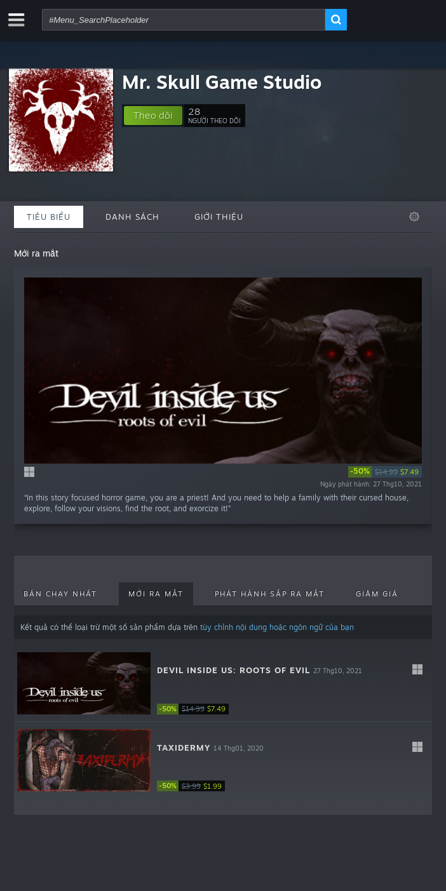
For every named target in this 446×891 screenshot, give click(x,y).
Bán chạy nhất (60, 593)
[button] (153, 115)
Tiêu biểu (49, 216)
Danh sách (132, 216)
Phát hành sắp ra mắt (270, 593)
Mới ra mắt (156, 593)
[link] (385, 472)
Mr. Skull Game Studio (221, 81)
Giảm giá (377, 593)
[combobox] (183, 19)
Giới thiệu (218, 216)
